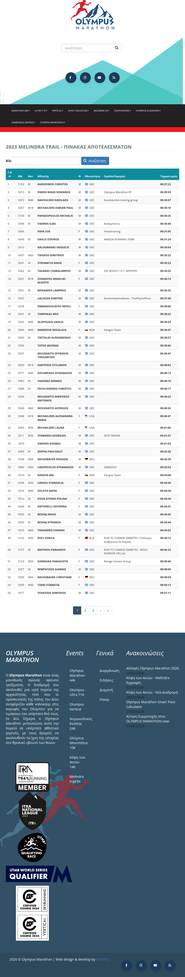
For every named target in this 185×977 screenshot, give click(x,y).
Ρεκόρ (104, 699)
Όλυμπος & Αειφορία (148, 112)
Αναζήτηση (94, 160)
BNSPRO (102, 959)
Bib (8, 160)
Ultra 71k (41, 112)
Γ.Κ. (10, 173)
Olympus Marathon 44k (77, 675)
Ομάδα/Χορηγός (114, 176)
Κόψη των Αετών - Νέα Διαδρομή (152, 692)
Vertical (57, 112)
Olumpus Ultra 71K (77, 692)
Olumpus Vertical (77, 706)
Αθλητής (43, 176)
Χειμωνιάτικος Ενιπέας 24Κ (79, 723)
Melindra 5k (101, 112)
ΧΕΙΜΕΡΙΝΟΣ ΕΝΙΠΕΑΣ (23, 124)
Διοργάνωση (109, 670)
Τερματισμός (168, 176)
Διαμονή (106, 690)
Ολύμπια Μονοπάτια (52, 124)
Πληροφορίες (122, 112)
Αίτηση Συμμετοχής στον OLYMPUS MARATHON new (147, 718)
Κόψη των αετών (78, 112)
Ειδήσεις (106, 680)
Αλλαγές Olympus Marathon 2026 (152, 668)
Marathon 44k (20, 112)
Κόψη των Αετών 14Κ (77, 762)
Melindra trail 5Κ (77, 779)
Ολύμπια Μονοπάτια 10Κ (79, 743)
